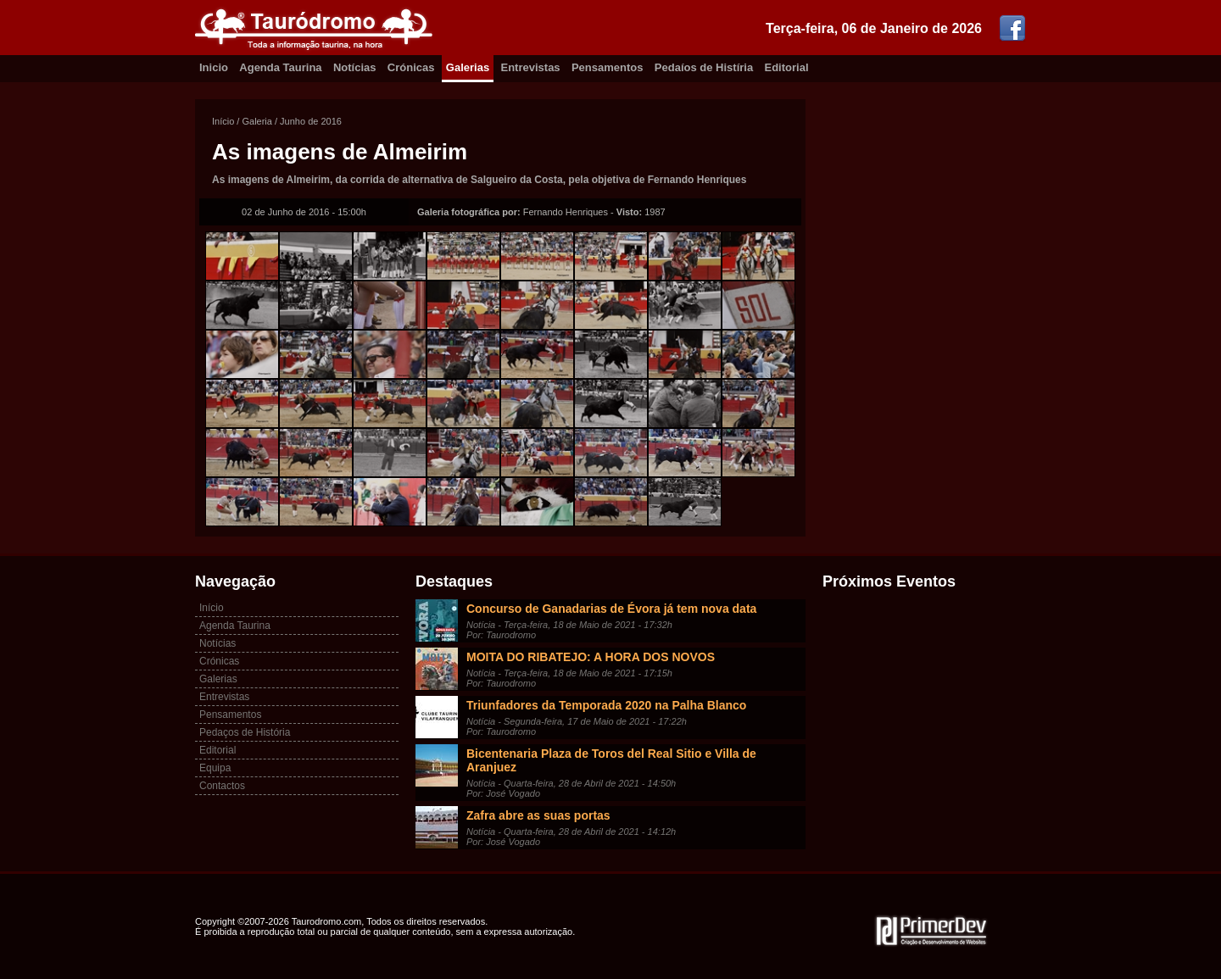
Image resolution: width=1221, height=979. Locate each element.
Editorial (787, 67)
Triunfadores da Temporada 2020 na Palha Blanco (606, 705)
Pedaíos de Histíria (704, 67)
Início (223, 121)
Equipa (215, 768)
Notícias (354, 67)
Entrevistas (530, 67)
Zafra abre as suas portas (538, 815)
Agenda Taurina (280, 67)
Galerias (467, 67)
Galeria (256, 121)
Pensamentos (607, 67)
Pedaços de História (244, 732)
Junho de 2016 (311, 121)
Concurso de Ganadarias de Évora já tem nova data (611, 608)
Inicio (213, 67)
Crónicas (411, 67)
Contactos (222, 786)
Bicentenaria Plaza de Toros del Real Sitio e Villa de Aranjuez (611, 760)
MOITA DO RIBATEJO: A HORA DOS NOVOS (590, 657)
